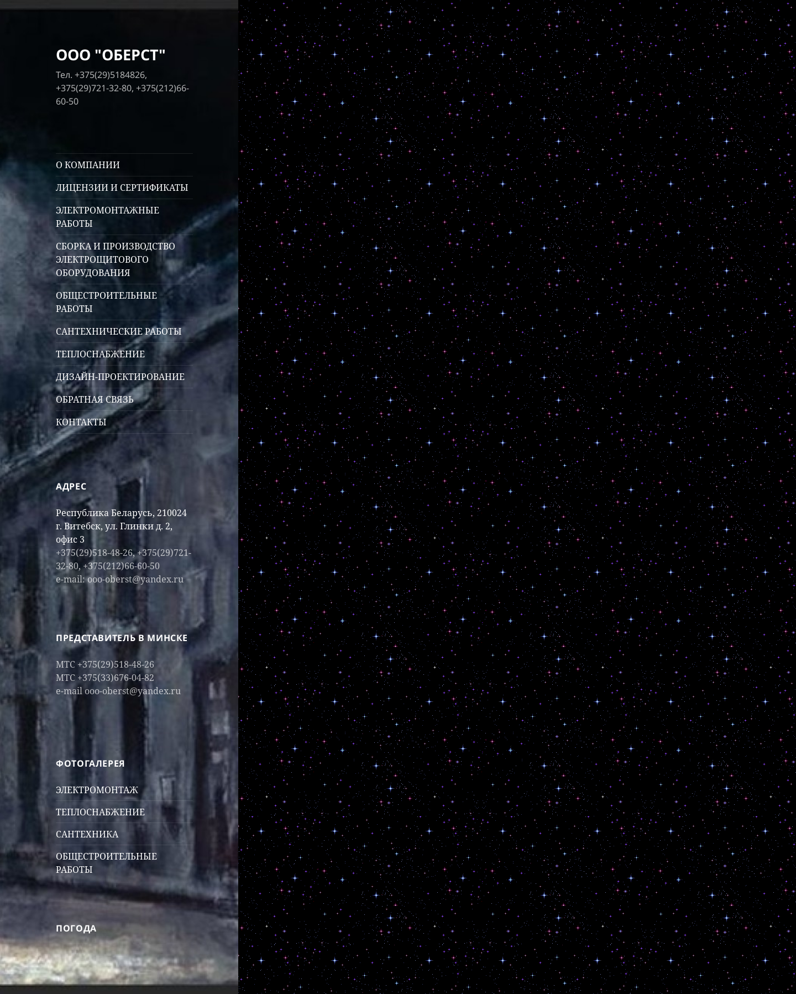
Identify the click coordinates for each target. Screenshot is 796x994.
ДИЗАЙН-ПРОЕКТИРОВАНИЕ (120, 377)
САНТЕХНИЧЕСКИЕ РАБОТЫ (119, 331)
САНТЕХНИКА (87, 834)
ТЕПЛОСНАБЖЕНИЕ (100, 354)
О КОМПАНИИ (88, 165)
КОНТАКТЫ (81, 422)
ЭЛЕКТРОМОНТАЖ (97, 790)
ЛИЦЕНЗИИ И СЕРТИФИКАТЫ (122, 187)
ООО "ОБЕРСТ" (111, 54)
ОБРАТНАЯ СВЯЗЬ (95, 399)
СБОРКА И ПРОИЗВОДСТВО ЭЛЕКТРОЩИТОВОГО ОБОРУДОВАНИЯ (115, 259)
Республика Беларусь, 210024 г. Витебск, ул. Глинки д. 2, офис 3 (121, 526)
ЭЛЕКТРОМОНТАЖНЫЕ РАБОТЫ (107, 217)
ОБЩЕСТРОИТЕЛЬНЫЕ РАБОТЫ (106, 302)
